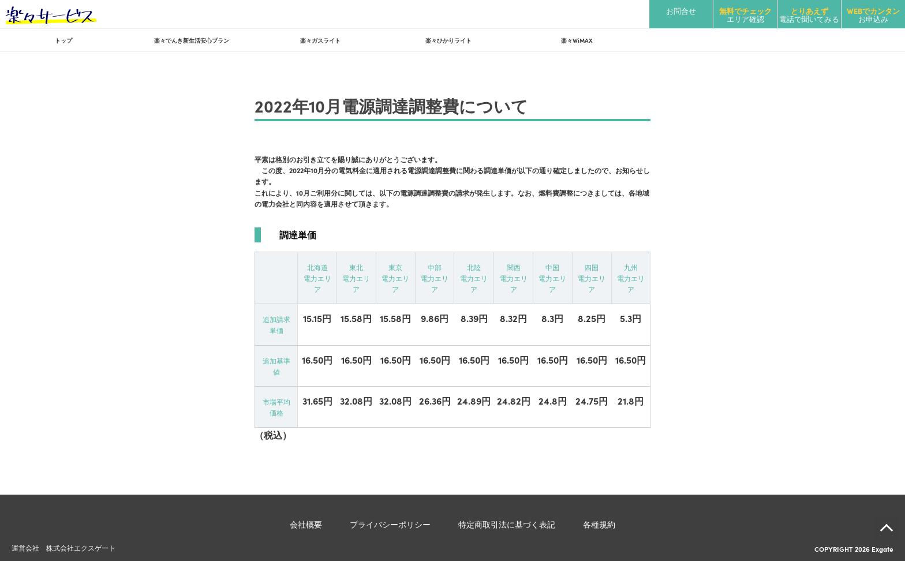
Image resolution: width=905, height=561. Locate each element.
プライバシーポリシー (390, 524)
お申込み (873, 14)
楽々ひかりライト (448, 40)
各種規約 (599, 524)
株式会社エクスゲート (80, 547)
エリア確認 (745, 14)
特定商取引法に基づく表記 (506, 524)
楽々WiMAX (577, 40)
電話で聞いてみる (809, 14)
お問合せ (681, 10)
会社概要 (306, 524)
